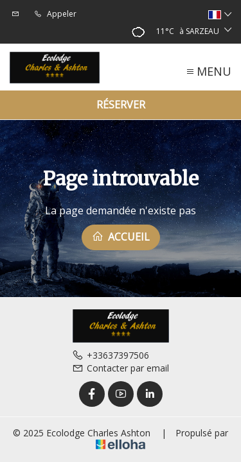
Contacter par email (120, 368)
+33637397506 (110, 355)
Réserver (120, 105)
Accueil (121, 237)
